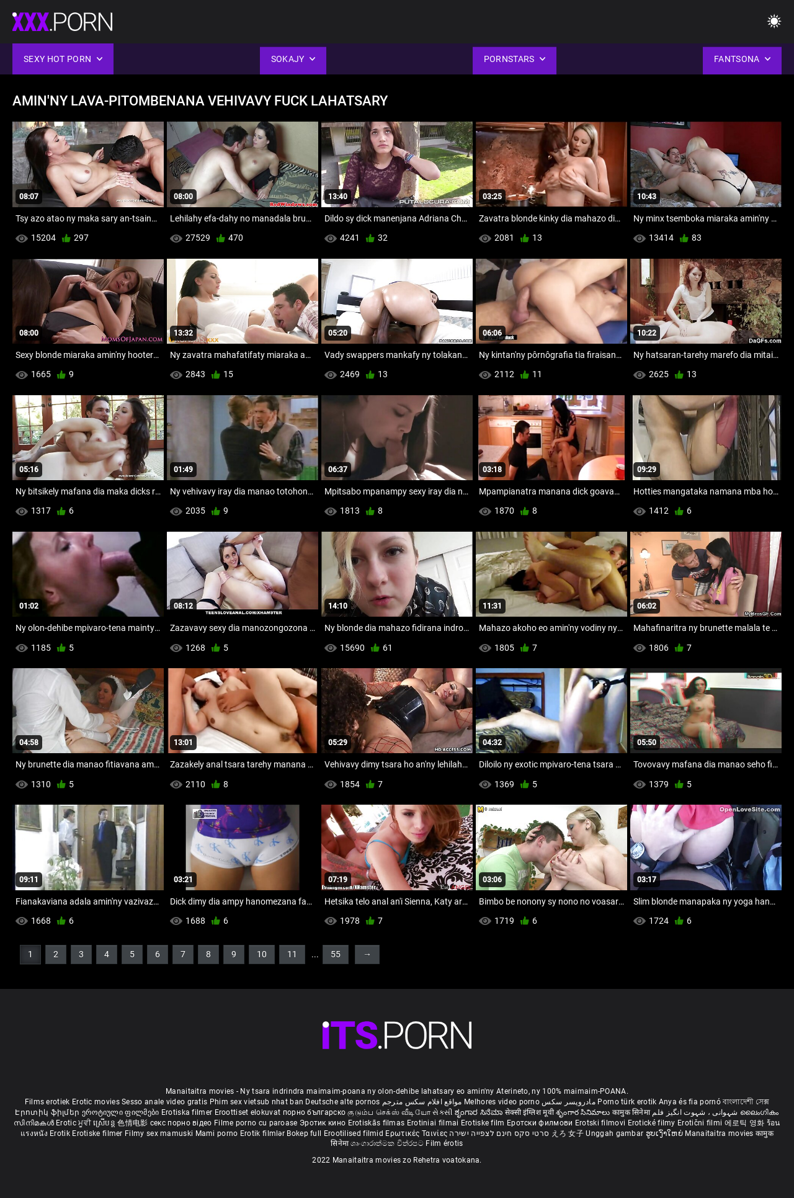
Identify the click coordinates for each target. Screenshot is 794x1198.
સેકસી (442, 1112)
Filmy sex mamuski (159, 1133)
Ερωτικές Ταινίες (417, 1133)
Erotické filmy (653, 1123)
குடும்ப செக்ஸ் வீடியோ (388, 1112)
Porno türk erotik (626, 1101)
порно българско (314, 1112)
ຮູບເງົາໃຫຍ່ (665, 1133)
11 (292, 954)
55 (336, 954)
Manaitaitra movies (720, 1133)
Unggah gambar (615, 1133)
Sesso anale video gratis (164, 1101)
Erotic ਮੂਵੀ (74, 1123)
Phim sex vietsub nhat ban (257, 1101)
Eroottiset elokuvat (249, 1112)
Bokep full (304, 1133)
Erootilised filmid (355, 1133)
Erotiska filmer (188, 1112)
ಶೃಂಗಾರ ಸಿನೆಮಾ (480, 1112)
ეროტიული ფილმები (121, 1112)
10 (262, 954)
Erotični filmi (701, 1123)
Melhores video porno (502, 1101)
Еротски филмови (541, 1123)
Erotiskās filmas (377, 1123)
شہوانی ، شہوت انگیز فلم (695, 1112)
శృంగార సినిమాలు (584, 1112)
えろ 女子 (567, 1133)
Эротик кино (324, 1123)
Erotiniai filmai (434, 1123)
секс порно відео (181, 1123)
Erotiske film (484, 1123)
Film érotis (444, 1143)
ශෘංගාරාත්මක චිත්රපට (388, 1143)
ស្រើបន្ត (105, 1123)
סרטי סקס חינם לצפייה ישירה (499, 1133)
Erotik (61, 1133)
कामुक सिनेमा (632, 1112)
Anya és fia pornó (690, 1101)
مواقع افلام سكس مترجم (422, 1101)
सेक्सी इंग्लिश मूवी (529, 1112)
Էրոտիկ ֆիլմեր (48, 1112)
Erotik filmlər (263, 1133)
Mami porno (216, 1133)
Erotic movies (97, 1101)
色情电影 (133, 1123)
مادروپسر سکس (569, 1101)
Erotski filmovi (601, 1123)
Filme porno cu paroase (256, 1123)
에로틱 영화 (746, 1123)
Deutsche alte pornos (342, 1101)
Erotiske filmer (98, 1133)
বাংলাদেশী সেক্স (746, 1101)
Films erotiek (47, 1101)
